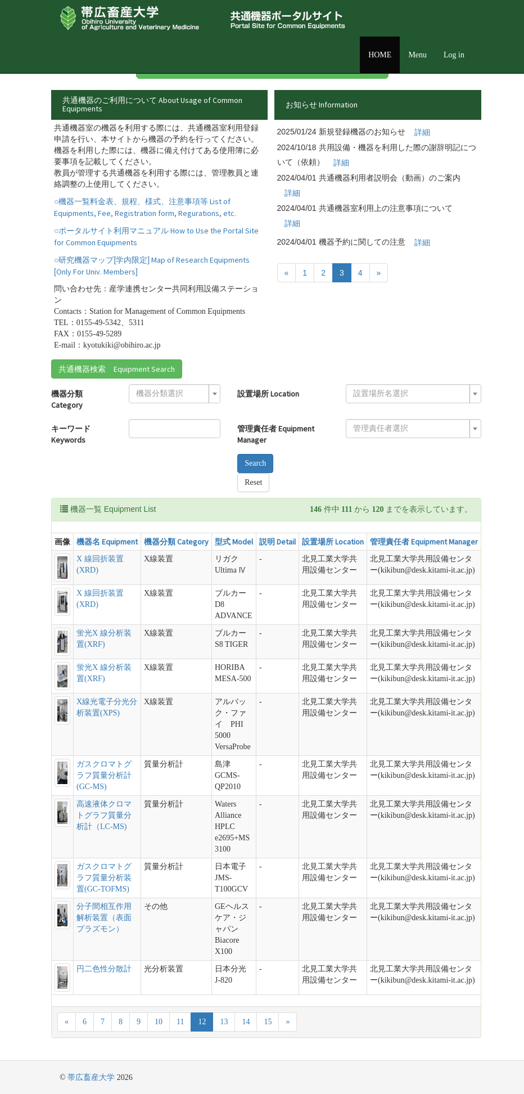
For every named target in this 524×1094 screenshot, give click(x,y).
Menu (417, 55)
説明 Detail (277, 542)
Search (255, 463)
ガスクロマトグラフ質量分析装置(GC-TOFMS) (104, 877)
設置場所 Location (268, 394)
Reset (253, 482)
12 (202, 1022)
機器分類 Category (67, 399)
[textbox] (171, 393)
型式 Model (234, 542)
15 (268, 1022)
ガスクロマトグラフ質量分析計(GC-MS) (104, 775)
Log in (454, 55)
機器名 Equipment (107, 542)
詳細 (422, 132)
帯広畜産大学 (91, 1077)
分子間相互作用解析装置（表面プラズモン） (104, 917)
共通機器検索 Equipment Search (116, 369)
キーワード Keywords (71, 434)
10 (158, 1022)
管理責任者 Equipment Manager (275, 434)
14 (246, 1022)
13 (224, 1022)
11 (180, 1022)
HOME (379, 55)
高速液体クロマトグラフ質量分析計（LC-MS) (104, 815)
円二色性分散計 (104, 969)
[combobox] (174, 393)
